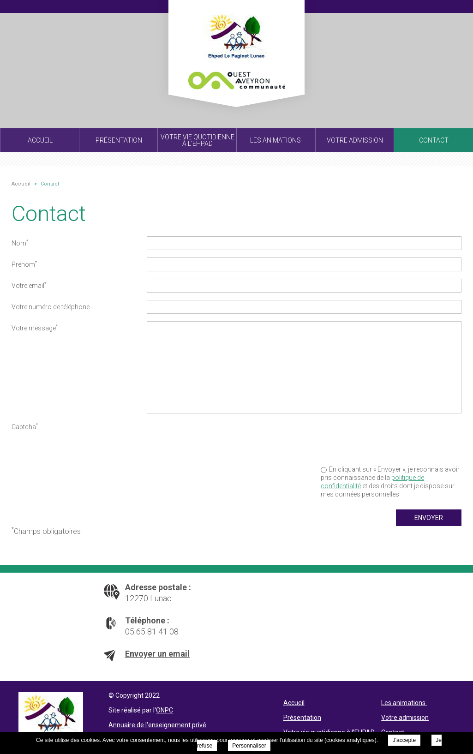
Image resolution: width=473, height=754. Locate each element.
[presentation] (391, 438)
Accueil (294, 702)
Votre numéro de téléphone (51, 307)
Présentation (302, 717)
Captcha (25, 426)
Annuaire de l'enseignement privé (157, 725)
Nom (20, 243)
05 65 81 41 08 (152, 631)
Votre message (35, 327)
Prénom (24, 264)
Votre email (29, 285)
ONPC (164, 710)
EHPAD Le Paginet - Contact (236, 47)
